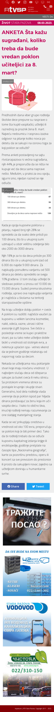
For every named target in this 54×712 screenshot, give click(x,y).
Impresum (18, 709)
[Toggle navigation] (48, 9)
